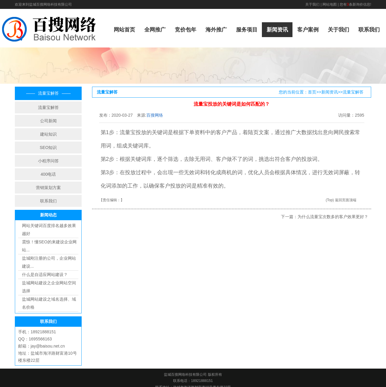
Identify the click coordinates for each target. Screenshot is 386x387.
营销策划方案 (48, 187)
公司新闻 (48, 120)
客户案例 (308, 30)
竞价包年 (185, 30)
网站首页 (124, 30)
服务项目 (246, 30)
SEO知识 (48, 147)
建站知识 (48, 134)
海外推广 (216, 30)
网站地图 (329, 4)
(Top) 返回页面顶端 (341, 200)
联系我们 (369, 30)
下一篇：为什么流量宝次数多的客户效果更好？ (324, 216)
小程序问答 (48, 160)
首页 (312, 92)
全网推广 (155, 30)
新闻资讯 (277, 30)
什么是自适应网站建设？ (45, 274)
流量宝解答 (48, 107)
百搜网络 (154, 115)
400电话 (48, 174)
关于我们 (312, 4)
